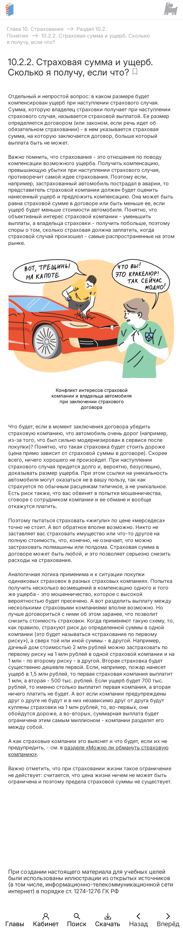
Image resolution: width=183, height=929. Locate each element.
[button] (15, 916)
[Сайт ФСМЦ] (171, 9)
